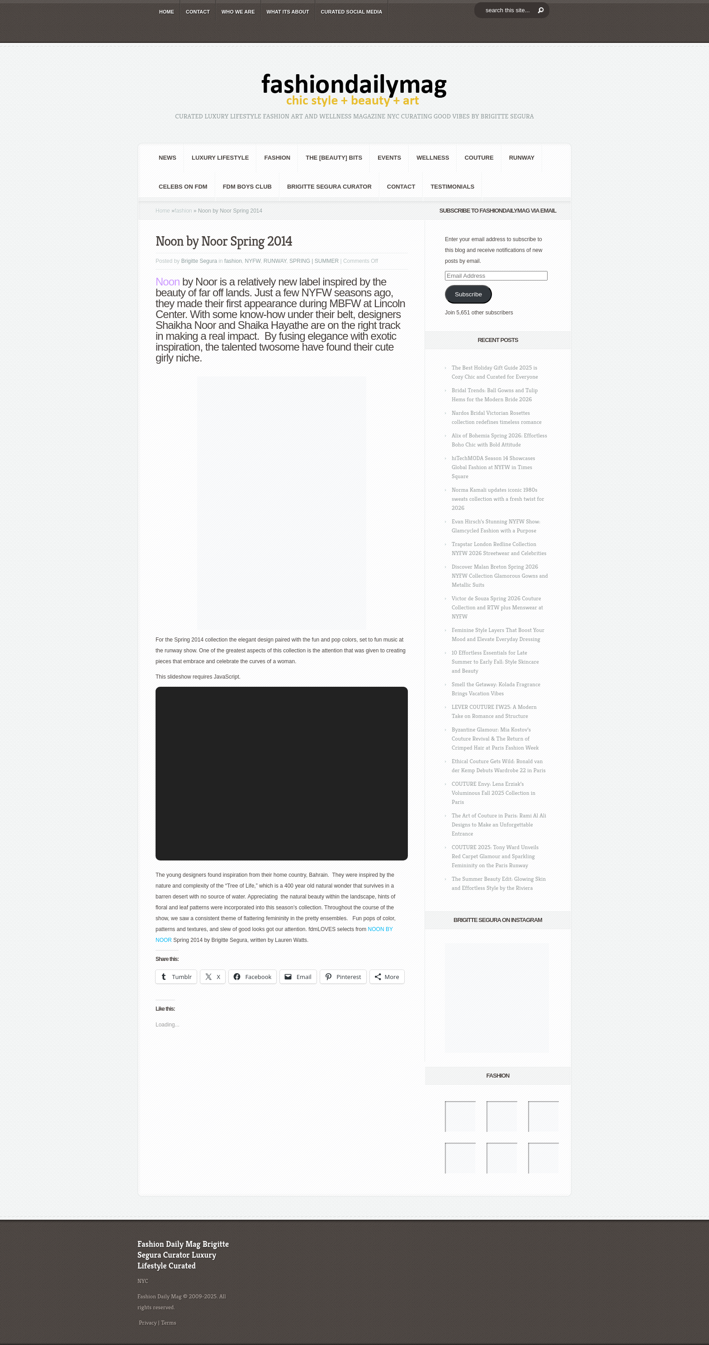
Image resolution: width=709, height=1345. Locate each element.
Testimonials (452, 186)
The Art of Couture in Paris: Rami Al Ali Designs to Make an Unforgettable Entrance (499, 824)
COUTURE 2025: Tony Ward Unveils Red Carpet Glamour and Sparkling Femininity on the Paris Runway (495, 856)
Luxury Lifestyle (220, 157)
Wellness (432, 157)
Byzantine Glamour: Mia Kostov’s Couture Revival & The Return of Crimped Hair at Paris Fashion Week (495, 738)
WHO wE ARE (238, 11)
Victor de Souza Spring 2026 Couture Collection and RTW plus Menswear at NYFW (497, 607)
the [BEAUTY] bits (334, 157)
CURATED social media (352, 11)
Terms (168, 1322)
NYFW (252, 261)
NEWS (167, 157)
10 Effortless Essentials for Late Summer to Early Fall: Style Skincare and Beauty (495, 662)
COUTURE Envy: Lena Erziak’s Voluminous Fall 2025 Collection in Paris (493, 793)
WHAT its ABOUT (288, 11)
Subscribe (468, 294)
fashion (277, 157)
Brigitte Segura (199, 261)
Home (163, 211)
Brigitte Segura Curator (329, 186)
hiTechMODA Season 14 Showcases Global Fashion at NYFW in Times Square (493, 467)
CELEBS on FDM (183, 186)
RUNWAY (522, 157)
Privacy (148, 1322)
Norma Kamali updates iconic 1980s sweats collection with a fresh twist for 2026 (498, 499)
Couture (478, 157)
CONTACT (198, 11)
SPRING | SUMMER (314, 261)
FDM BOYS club (247, 186)
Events (389, 157)
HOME (166, 11)
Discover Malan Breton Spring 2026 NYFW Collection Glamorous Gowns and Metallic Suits (500, 576)
